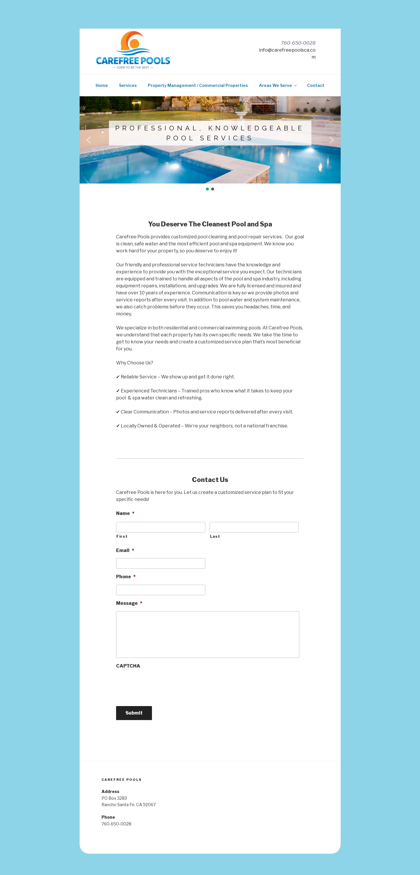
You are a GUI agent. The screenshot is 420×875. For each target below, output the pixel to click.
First (121, 536)
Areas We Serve (278, 85)
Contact (315, 85)
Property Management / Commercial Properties (198, 85)
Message (129, 603)
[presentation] (160, 685)
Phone (126, 576)
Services (128, 85)
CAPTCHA (128, 666)
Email (125, 550)
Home (102, 85)
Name (125, 513)
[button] (88, 140)
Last (215, 536)
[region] (210, 143)
